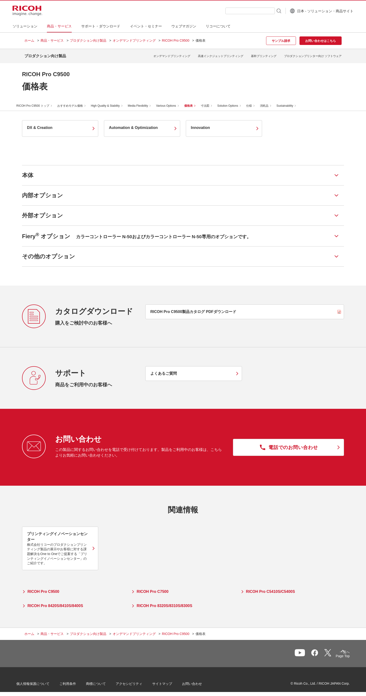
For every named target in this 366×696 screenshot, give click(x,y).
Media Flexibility (144, 102)
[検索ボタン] (266, 10)
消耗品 (270, 102)
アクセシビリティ (137, 681)
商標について (104, 681)
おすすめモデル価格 (76, 102)
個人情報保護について (41, 681)
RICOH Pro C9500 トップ (38, 102)
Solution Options (233, 102)
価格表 (194, 102)
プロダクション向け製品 (88, 40)
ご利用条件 (75, 681)
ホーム (29, 40)
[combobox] (238, 11)
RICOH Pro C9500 (175, 40)
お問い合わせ (200, 681)
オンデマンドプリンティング (134, 40)
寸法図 (210, 102)
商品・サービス (52, 40)
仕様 (255, 102)
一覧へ (317, 652)
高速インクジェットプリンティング (220, 54)
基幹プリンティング (264, 54)
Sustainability (290, 102)
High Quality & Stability (111, 102)
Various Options (172, 102)
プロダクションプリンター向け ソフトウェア (313, 54)
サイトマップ (170, 681)
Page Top (335, 653)
